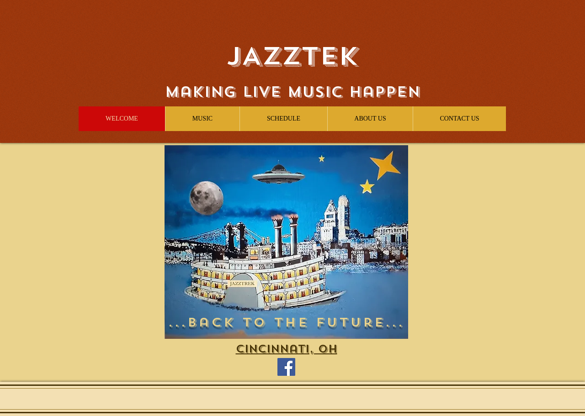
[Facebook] (286, 367)
